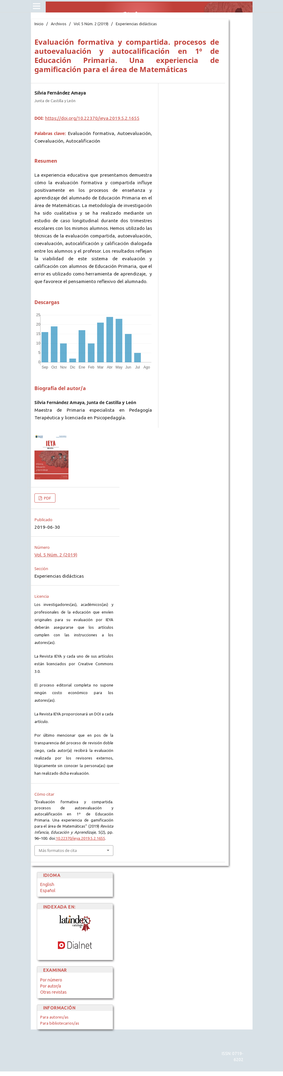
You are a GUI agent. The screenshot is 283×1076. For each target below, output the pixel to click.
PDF (47, 498)
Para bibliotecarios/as (59, 1023)
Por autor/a (50, 986)
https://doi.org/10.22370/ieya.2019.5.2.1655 (92, 118)
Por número (51, 979)
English (47, 884)
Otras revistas (53, 992)
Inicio (39, 24)
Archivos (58, 24)
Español (47, 890)
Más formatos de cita (58, 850)
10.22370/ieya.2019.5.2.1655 (80, 838)
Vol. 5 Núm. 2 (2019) (91, 24)
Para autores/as (54, 1017)
